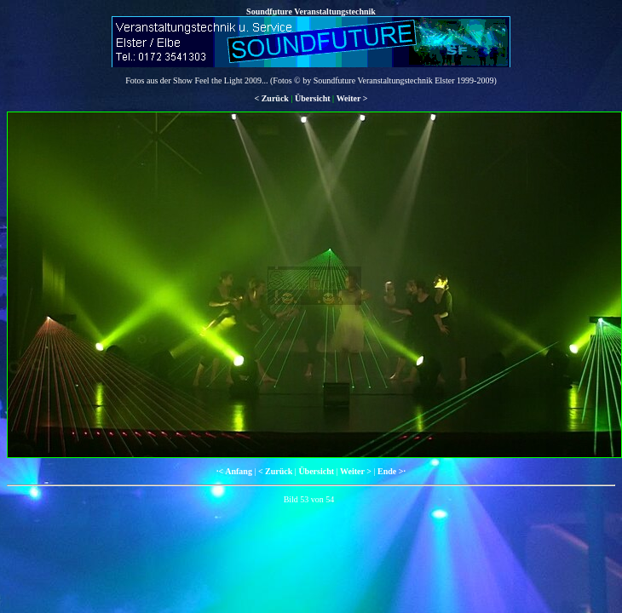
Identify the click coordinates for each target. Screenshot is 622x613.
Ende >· (391, 471)
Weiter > (352, 98)
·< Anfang (234, 471)
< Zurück (271, 98)
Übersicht (313, 98)
